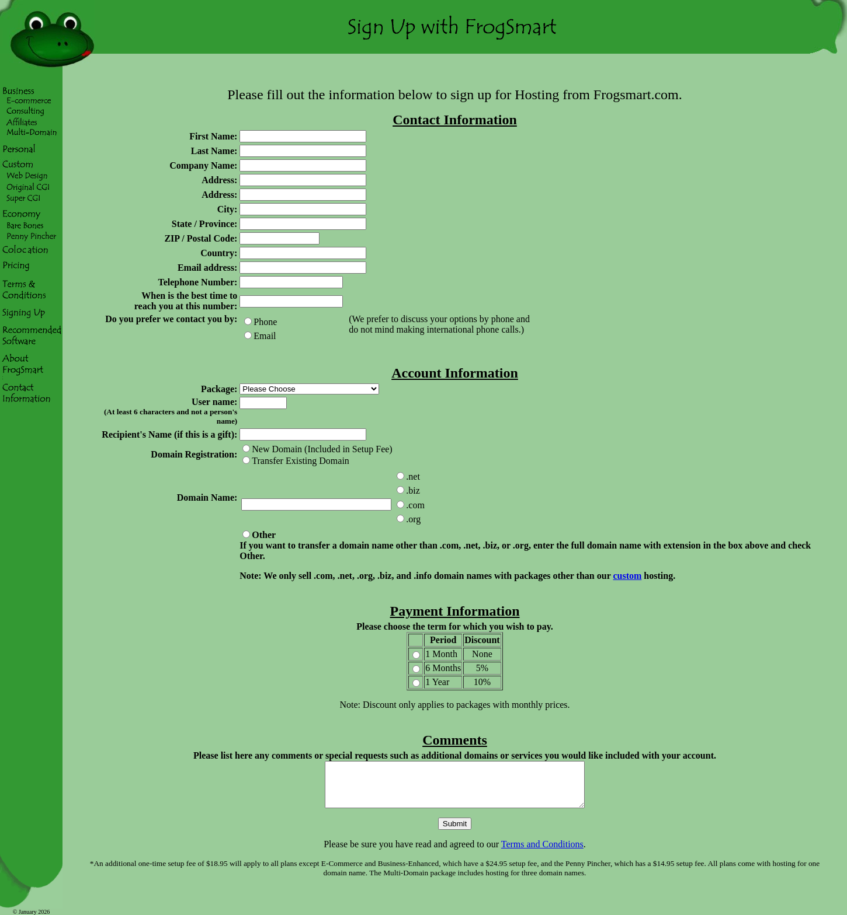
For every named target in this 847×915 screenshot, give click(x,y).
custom (627, 576)
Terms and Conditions (542, 853)
